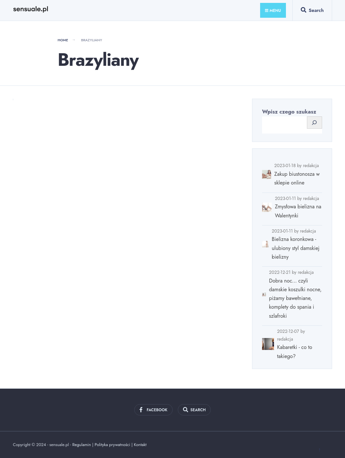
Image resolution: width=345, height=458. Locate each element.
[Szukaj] (314, 122)
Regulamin (81, 445)
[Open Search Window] (312, 12)
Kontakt (140, 445)
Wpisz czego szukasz (289, 111)
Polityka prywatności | (114, 445)
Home (62, 40)
